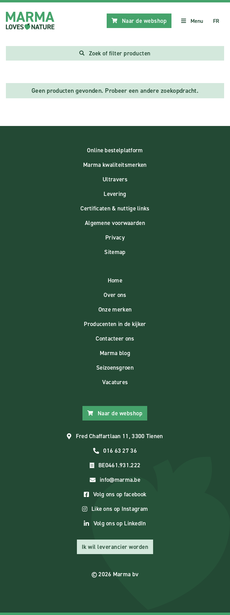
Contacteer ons (115, 338)
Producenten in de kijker (115, 324)
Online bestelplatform (115, 150)
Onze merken (115, 309)
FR (216, 21)
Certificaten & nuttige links (114, 208)
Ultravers (115, 179)
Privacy (115, 237)
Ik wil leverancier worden (115, 547)
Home (115, 280)
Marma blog (115, 353)
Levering (115, 194)
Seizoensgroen (115, 367)
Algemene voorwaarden (115, 223)
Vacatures (115, 382)
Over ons (115, 295)
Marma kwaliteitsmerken (115, 165)
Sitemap (114, 252)
